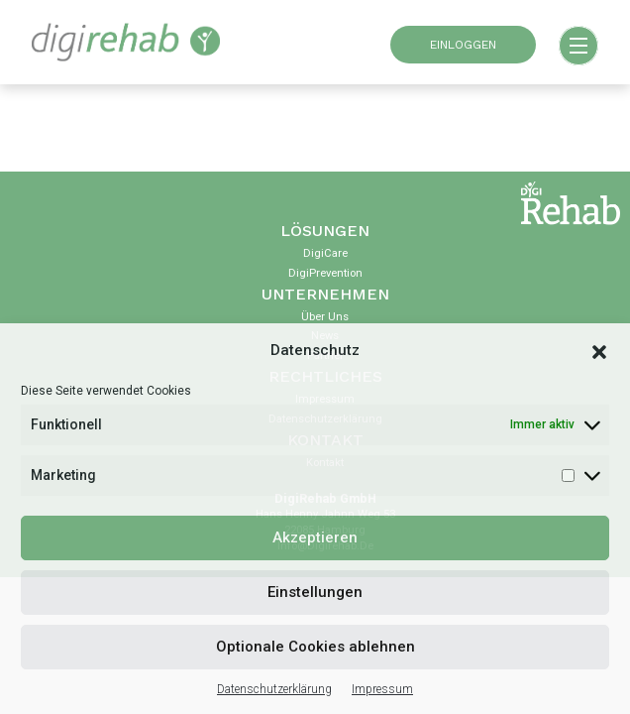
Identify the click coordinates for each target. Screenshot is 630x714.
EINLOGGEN (463, 45)
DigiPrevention (325, 273)
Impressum (382, 689)
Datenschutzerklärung (274, 689)
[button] (599, 351)
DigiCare (325, 253)
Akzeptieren (315, 537)
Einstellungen (315, 592)
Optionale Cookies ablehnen (315, 646)
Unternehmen (325, 294)
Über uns (325, 316)
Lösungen (324, 230)
